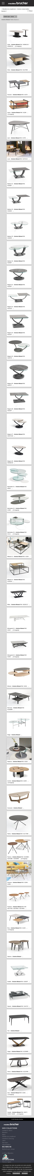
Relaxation (4, 1132)
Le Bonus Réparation (7, 1153)
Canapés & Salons (7, 1130)
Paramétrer (16, 1173)
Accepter (25, 1173)
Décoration (5, 1143)
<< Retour (30, 11)
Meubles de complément (9, 9)
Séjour (4, 1134)
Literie (3, 1141)
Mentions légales (6, 1162)
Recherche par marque (8, 1149)
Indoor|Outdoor (6, 1145)
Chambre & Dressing (8, 1139)
